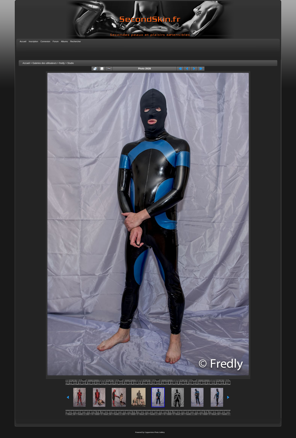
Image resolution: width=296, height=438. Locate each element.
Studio (70, 63)
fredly (62, 63)
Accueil (26, 63)
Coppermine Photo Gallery (155, 432)
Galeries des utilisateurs (44, 63)
